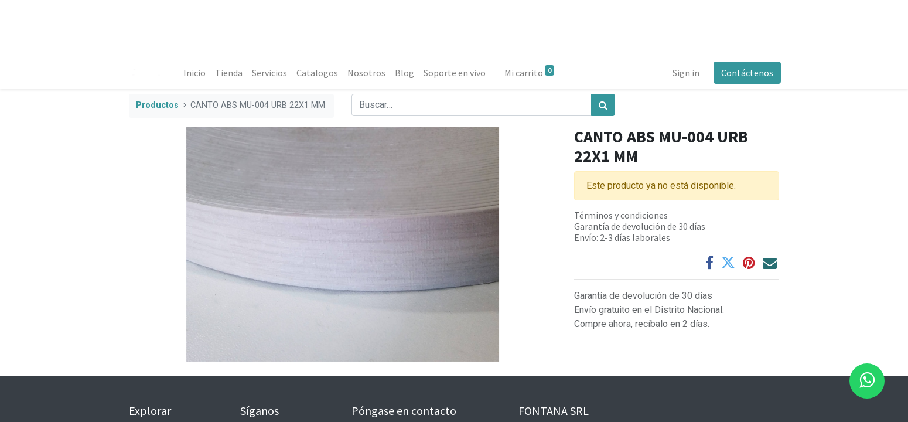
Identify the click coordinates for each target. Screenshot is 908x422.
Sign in (684, 73)
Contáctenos (745, 73)
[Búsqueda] (603, 105)
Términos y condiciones (621, 215)
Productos (157, 105)
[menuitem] (196, 72)
